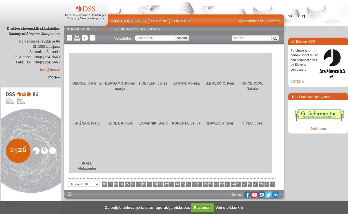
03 (116, 184)
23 (227, 184)
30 (267, 184)
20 (211, 184)
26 (244, 184)
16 (188, 184)
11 (160, 184)
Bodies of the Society (140, 29)
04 (121, 184)
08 (144, 184)
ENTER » (297, 81)
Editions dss (251, 21)
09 (149, 184)
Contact (273, 21)
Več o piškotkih (229, 207)
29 (261, 184)
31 (272, 184)
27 (250, 184)
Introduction (78, 29)
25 (238, 184)
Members (105, 29)
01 (104, 184)
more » (54, 77)
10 (155, 184)
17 (194, 184)
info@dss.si (50, 70)
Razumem (202, 207)
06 (133, 184)
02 (110, 184)
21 (216, 184)
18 (200, 184)
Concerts (181, 21)
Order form (318, 128)
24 (233, 184)
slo (290, 16)
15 (183, 184)
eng (301, 16)
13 (171, 184)
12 (166, 184)
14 (177, 184)
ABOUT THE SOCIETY (128, 21)
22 (222, 184)
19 (205, 184)
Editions (159, 21)
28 (255, 184)
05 (127, 184)
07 (138, 184)
